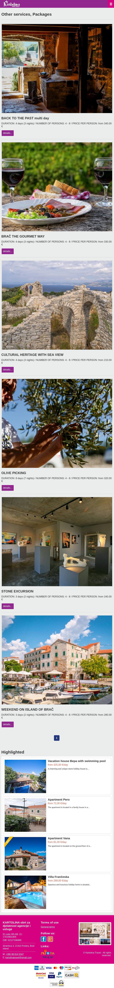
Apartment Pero (59, 799)
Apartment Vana (59, 838)
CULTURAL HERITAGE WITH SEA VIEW (32, 355)
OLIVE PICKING (13, 473)
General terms (48, 927)
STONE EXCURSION (17, 591)
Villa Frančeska (58, 876)
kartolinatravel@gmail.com (19, 957)
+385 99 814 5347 (15, 954)
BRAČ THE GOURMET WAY (23, 236)
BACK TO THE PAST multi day (25, 118)
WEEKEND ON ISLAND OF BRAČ (27, 709)
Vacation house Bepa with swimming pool (77, 761)
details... (7, 133)
